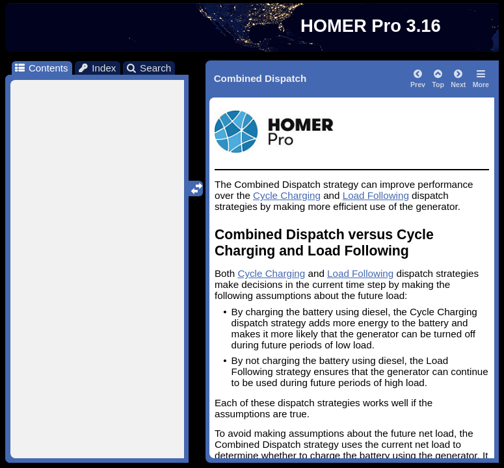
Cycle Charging (287, 195)
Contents (41, 67)
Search (149, 67)
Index (96, 67)
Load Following (376, 195)
